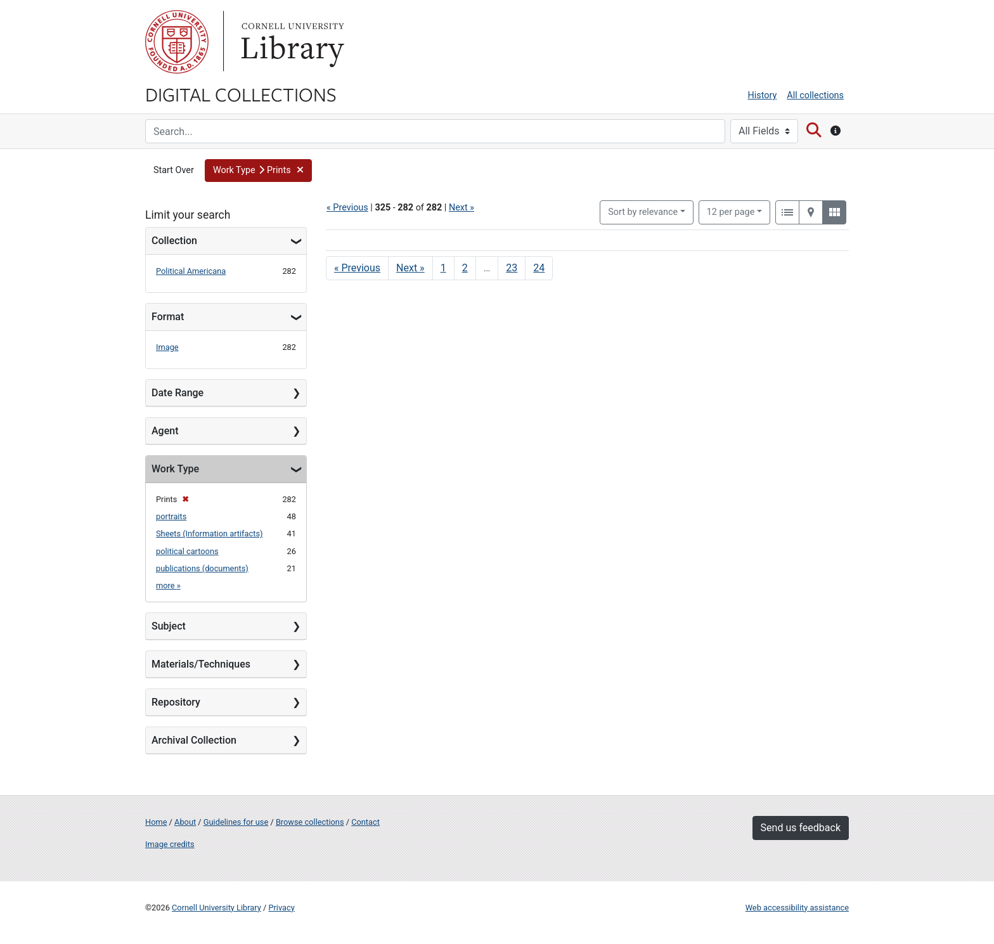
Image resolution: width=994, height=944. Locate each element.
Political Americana (191, 271)
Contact (365, 822)
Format (168, 317)
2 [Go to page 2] (465, 268)
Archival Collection (194, 740)
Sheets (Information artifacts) (209, 533)
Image (167, 347)
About (185, 822)
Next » (461, 207)
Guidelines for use (235, 822)
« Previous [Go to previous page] (357, 268)
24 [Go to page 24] (539, 268)
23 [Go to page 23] (511, 268)
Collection (174, 241)
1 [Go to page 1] (443, 268)
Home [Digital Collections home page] (156, 822)
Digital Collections (241, 94)
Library (291, 42)
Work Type (175, 469)
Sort (643, 212)
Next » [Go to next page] (410, 268)
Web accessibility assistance (797, 907)
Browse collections (310, 822)
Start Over (173, 170)
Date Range (177, 393)
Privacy (281, 907)
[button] (258, 170)
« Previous (347, 207)
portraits (171, 516)
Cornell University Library (216, 907)
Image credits (170, 844)
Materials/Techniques (201, 664)
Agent (165, 431)
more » (168, 585)
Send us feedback (801, 828)
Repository (176, 702)
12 (731, 211)
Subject (169, 626)
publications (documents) (202, 568)
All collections (815, 95)
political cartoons (187, 551)
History (762, 95)
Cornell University (177, 42)
